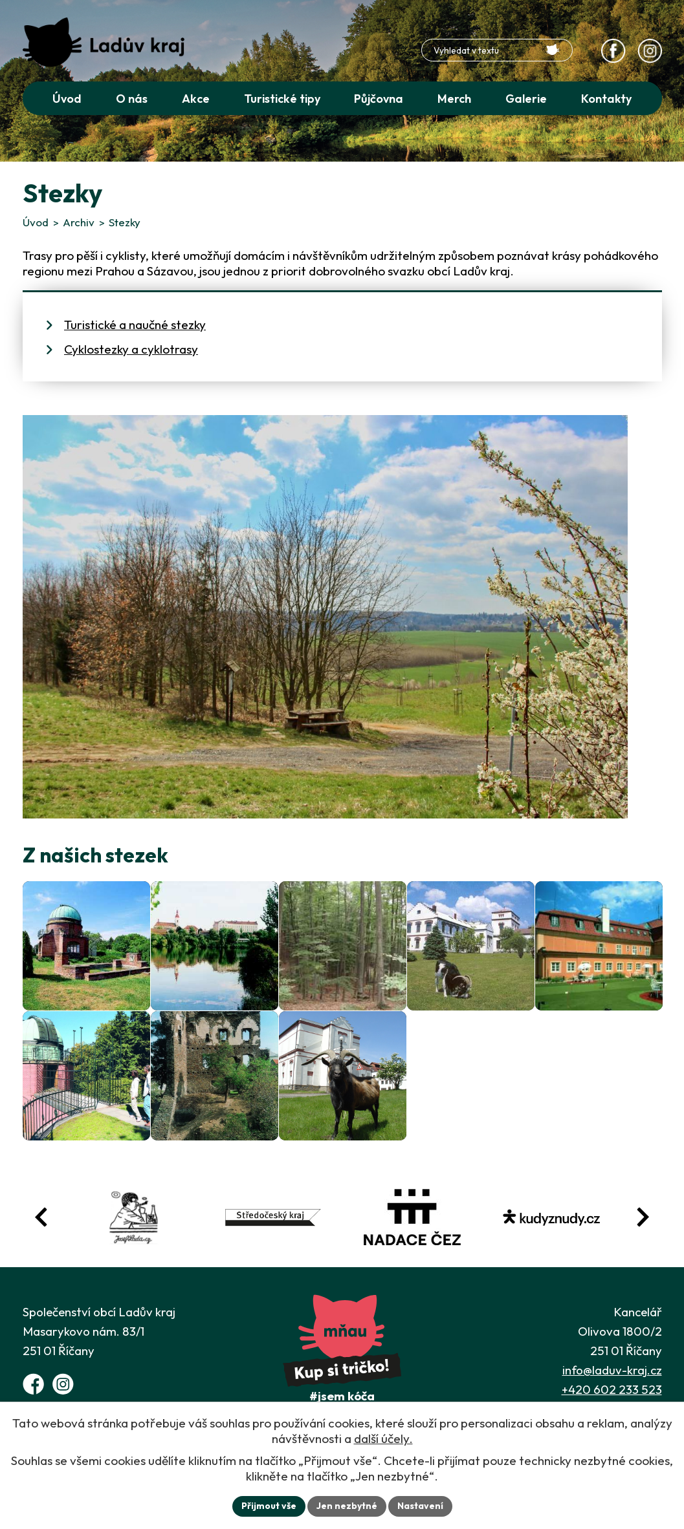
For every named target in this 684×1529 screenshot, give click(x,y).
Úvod (36, 222)
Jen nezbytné (346, 1506)
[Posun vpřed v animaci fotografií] (642, 1217)
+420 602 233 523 (612, 1389)
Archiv (78, 222)
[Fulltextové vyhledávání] (497, 50)
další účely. (383, 1438)
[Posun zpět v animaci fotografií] (41, 1217)
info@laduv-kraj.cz (612, 1370)
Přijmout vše (268, 1506)
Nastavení (420, 1506)
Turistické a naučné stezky (135, 324)
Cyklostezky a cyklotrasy (131, 349)
